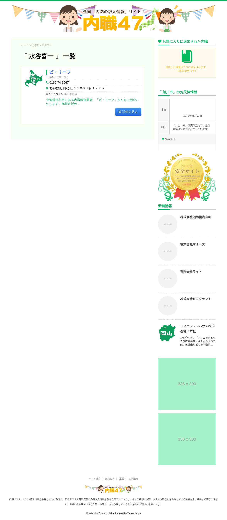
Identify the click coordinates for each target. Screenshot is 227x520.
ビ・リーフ (60, 72)
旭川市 (64, 94)
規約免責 (110, 478)
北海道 (73, 94)
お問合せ (133, 478)
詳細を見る (128, 111)
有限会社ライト (191, 271)
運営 (121, 478)
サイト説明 (94, 478)
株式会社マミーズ (192, 244)
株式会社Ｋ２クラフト (195, 298)
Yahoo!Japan (134, 513)
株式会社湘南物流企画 (195, 217)
